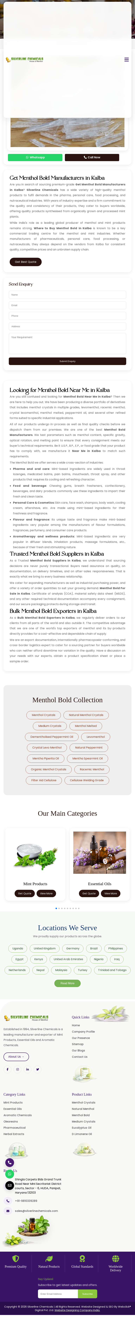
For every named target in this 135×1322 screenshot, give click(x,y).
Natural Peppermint (89, 748)
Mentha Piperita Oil (46, 758)
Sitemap (77, 1044)
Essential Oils (13, 1109)
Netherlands (17, 970)
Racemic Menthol (92, 769)
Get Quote (24, 893)
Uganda (17, 948)
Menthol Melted (86, 726)
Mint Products (13, 1102)
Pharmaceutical (15, 1128)
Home (76, 1025)
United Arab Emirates (68, 959)
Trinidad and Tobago (112, 970)
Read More (67, 983)
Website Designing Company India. (77, 1310)
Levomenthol (96, 737)
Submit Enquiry (67, 361)
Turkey (82, 970)
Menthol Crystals (43, 715)
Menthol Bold (81, 1115)
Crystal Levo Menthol (47, 748)
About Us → (16, 1057)
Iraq (117, 959)
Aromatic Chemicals (18, 1115)
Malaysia (61, 970)
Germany (72, 948)
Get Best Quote (25, 262)
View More (46, 893)
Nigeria (98, 959)
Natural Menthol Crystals (86, 715)
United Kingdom (45, 948)
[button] (56, 908)
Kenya (38, 959)
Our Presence (81, 1038)
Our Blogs (78, 1050)
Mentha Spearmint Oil (87, 758)
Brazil (94, 948)
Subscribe (87, 1294)
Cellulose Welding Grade (87, 780)
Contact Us (80, 1057)
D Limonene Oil (82, 1134)
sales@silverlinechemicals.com (36, 1211)
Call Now (91, 157)
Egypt (19, 959)
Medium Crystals (49, 726)
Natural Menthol (83, 1109)
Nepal (40, 970)
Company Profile (83, 1031)
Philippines (115, 948)
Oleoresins (11, 1121)
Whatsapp (35, 157)
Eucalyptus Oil (81, 1128)
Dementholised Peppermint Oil (51, 737)
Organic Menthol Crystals (48, 769)
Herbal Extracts (14, 1134)
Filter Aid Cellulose (43, 780)
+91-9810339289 (26, 1201)
